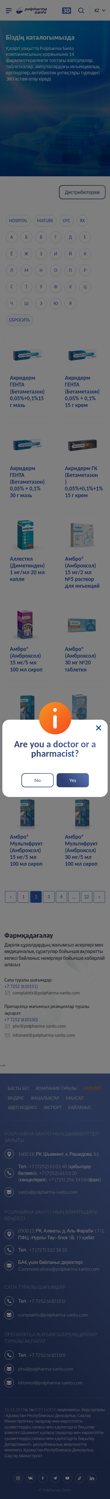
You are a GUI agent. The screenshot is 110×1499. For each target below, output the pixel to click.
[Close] (98, 728)
